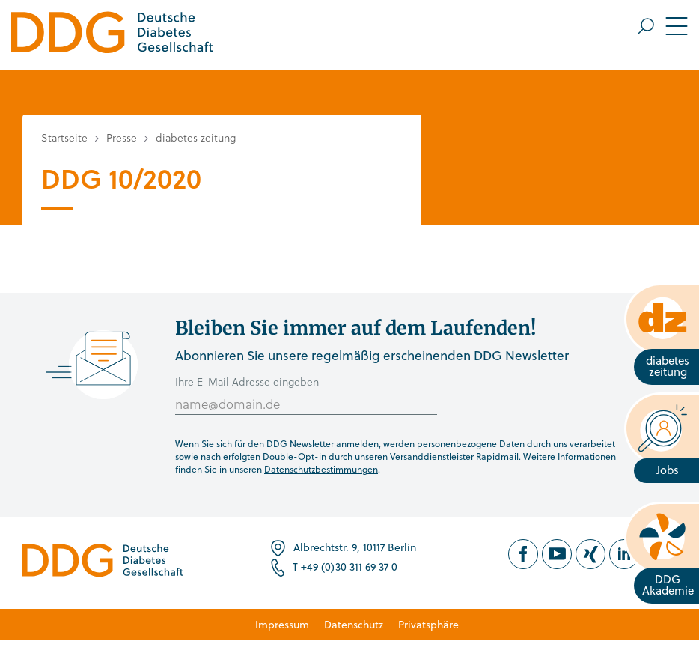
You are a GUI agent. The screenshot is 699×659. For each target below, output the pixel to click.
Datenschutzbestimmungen (321, 469)
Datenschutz (353, 624)
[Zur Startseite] (112, 34)
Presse (121, 137)
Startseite (64, 137)
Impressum (282, 624)
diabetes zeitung (196, 137)
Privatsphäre (428, 624)
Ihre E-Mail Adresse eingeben (247, 381)
